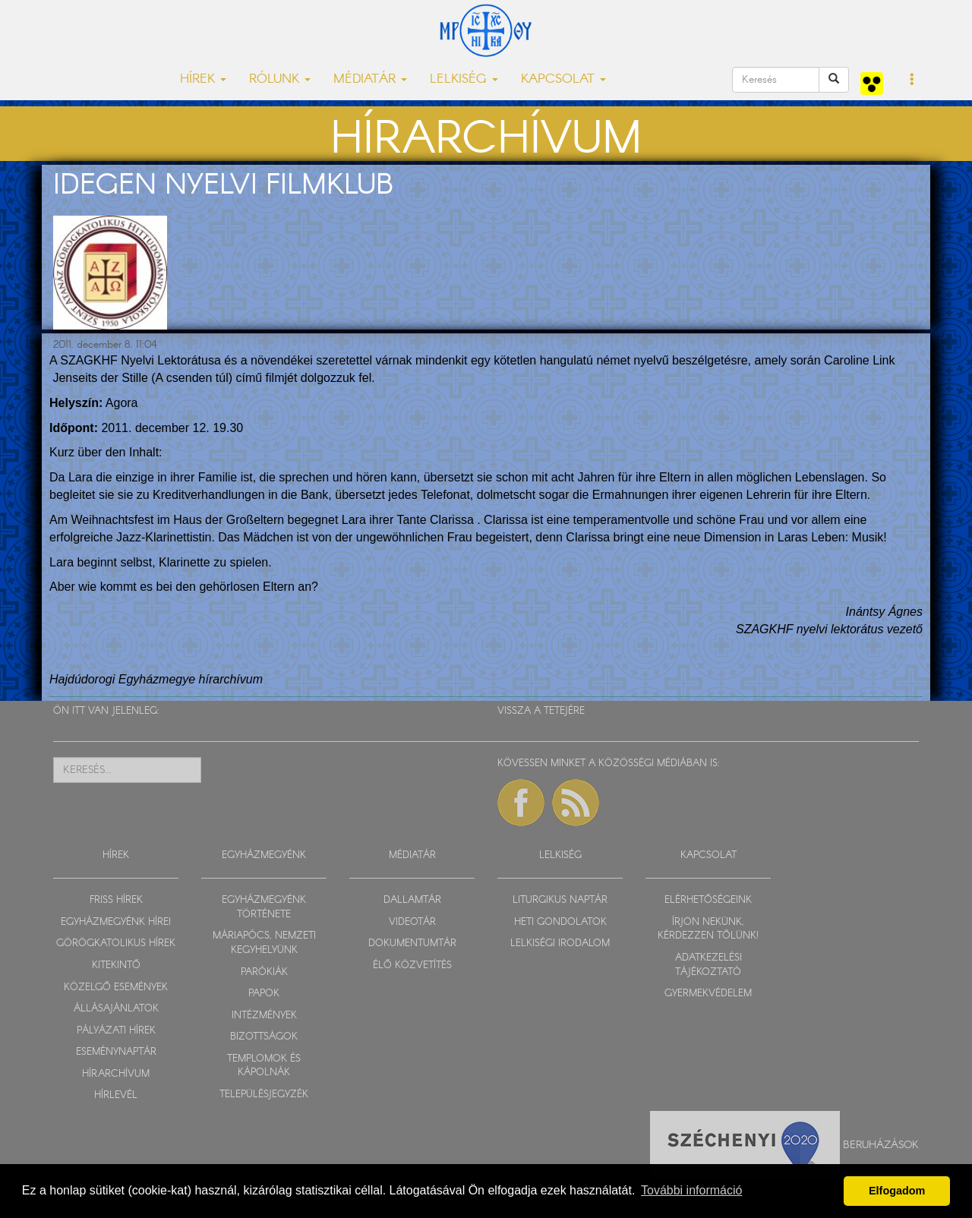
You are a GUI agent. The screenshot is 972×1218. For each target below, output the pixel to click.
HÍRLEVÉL (115, 1095)
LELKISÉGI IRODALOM (560, 943)
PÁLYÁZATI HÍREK (116, 1031)
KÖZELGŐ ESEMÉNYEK (116, 987)
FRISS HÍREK (116, 900)
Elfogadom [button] (897, 1191)
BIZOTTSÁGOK (264, 1037)
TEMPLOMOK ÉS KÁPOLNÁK (264, 1066)
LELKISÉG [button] (464, 79)
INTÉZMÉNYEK (264, 1015)
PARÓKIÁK (264, 972)
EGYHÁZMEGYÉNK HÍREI (116, 922)
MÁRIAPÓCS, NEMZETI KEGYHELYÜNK (264, 943)
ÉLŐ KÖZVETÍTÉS (412, 965)
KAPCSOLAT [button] (563, 79)
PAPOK (263, 993)
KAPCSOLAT (708, 855)
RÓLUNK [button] (280, 79)
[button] (912, 80)
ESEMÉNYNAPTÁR (116, 1052)
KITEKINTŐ (116, 965)
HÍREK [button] (203, 79)
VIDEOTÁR (412, 922)
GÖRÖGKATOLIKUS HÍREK (115, 943)
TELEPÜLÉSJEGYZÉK (263, 1094)
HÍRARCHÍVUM (116, 1074)
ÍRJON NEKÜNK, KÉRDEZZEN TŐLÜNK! (708, 929)
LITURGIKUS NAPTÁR (560, 900)
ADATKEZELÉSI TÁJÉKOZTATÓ (708, 965)
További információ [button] (691, 1190)
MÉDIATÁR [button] (370, 79)
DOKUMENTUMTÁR (412, 943)
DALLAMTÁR (412, 900)
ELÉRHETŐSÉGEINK (708, 900)
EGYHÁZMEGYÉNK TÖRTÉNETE (264, 907)
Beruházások (881, 1145)
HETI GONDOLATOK (560, 922)
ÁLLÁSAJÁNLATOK (116, 1009)
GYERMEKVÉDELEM (708, 993)
